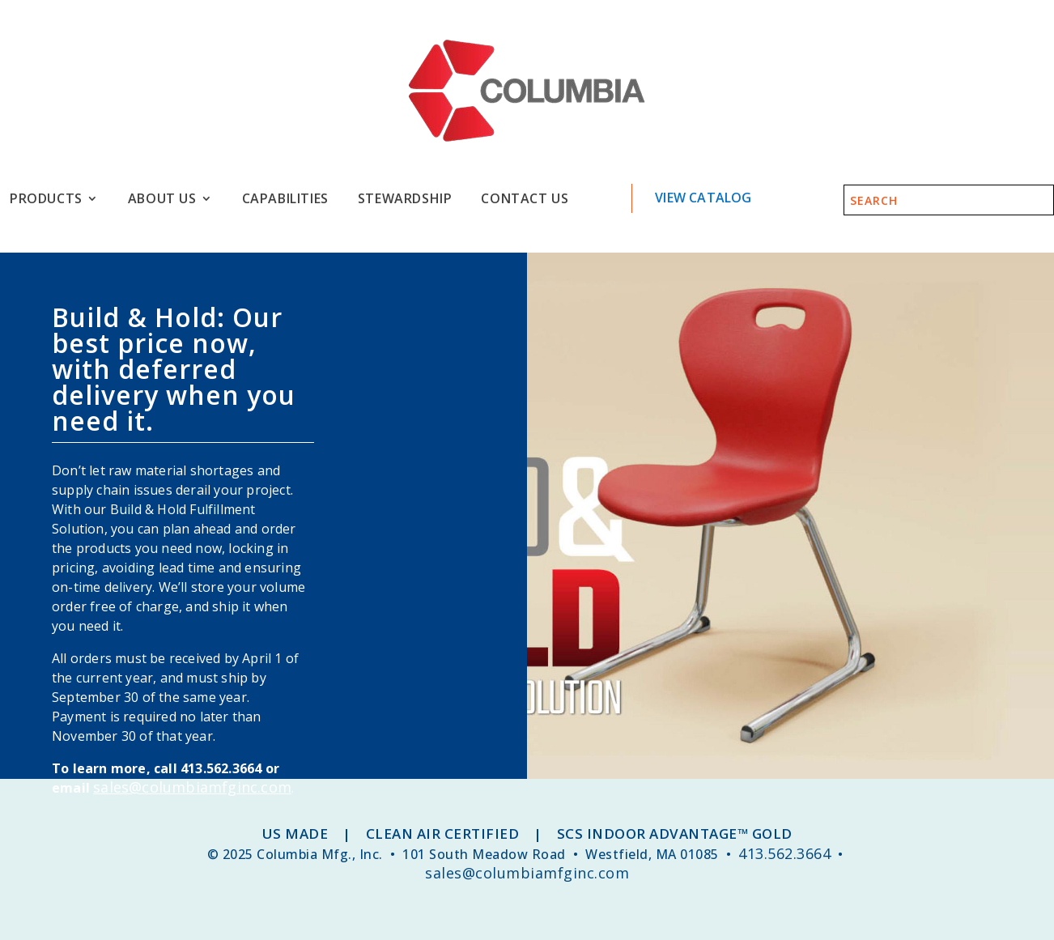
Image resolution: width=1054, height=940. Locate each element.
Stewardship (405, 198)
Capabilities (285, 198)
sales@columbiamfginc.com (192, 787)
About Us (162, 198)
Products (46, 198)
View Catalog (703, 197)
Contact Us (524, 198)
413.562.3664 (784, 853)
